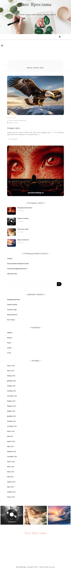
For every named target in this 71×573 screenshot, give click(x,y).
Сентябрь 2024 (12, 396)
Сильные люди (22, 229)
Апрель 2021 (11, 441)
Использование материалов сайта (18, 263)
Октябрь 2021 (11, 421)
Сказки (9, 348)
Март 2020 (10, 487)
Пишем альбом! (23, 218)
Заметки (9, 333)
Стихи (14, 117)
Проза (9, 343)
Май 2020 (10, 477)
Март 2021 (10, 446)
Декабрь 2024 (11, 381)
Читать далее (13, 139)
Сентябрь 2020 (12, 456)
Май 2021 (10, 436)
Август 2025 (11, 366)
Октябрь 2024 (11, 391)
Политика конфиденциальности (17, 269)
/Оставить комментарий (19, 120)
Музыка (9, 117)
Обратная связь (12, 274)
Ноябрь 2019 (11, 492)
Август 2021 (11, 431)
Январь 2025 (11, 376)
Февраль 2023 (11, 406)
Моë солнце (11, 320)
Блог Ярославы (35, 4)
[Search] (35, 284)
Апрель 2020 (11, 482)
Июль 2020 (10, 467)
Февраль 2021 (11, 451)
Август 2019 (11, 497)
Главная (9, 258)
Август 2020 (11, 461)
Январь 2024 (11, 401)
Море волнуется (23, 240)
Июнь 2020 (10, 472)
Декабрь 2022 (11, 416)
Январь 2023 (11, 411)
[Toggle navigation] (2, 45)
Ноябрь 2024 (11, 386)
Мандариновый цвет (24, 208)
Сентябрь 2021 (12, 426)
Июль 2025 (10, 371)
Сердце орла (13, 128)
